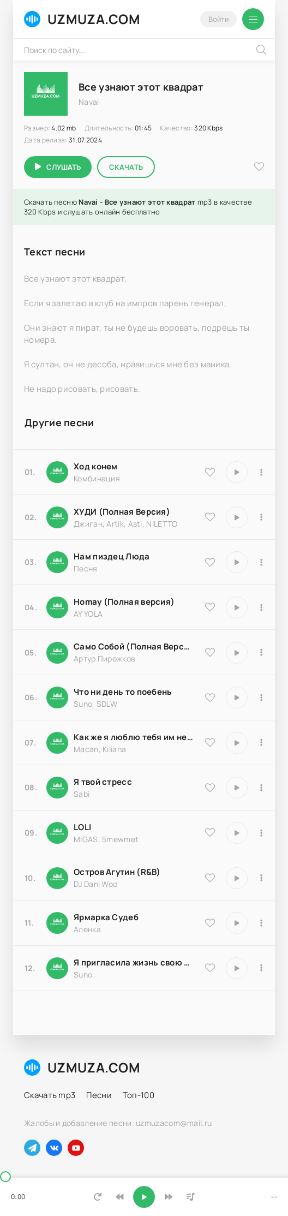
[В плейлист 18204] (261, 653)
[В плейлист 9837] (261, 517)
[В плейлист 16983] (261, 607)
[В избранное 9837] (210, 516)
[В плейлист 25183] (261, 923)
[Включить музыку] (144, 1197)
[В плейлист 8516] (261, 878)
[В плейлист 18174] (261, 562)
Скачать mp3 (49, 1095)
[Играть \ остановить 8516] (237, 878)
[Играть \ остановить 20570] (237, 833)
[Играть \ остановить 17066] (237, 968)
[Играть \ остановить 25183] (237, 923)
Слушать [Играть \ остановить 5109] (63, 167)
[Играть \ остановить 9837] (237, 517)
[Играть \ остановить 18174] (237, 562)
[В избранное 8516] (210, 877)
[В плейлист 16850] (261, 787)
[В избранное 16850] (210, 787)
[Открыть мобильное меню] (253, 19)
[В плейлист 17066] (261, 968)
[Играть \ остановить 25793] (237, 697)
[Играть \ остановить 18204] (237, 653)
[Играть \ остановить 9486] (237, 743)
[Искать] (261, 50)
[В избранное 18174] (210, 562)
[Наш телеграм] (32, 1148)
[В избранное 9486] (210, 742)
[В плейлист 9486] (261, 743)
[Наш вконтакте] (54, 1148)
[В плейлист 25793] (261, 697)
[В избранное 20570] (210, 832)
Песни (99, 1095)
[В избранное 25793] (210, 697)
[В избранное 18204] (210, 652)
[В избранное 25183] (210, 922)
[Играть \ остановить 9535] (237, 472)
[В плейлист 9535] (261, 472)
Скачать (126, 167)
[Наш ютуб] (76, 1148)
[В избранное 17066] (210, 967)
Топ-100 (138, 1095)
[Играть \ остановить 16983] (237, 607)
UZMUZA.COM (82, 19)
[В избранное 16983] (210, 606)
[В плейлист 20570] (261, 833)
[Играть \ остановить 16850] (237, 787)
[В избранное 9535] (210, 472)
